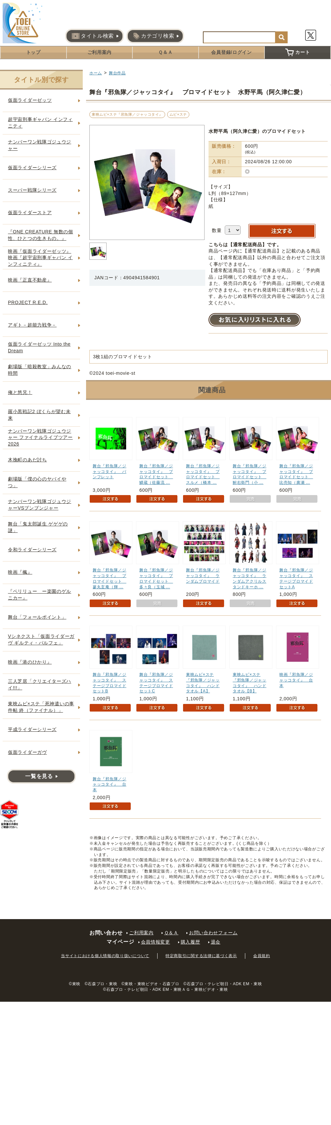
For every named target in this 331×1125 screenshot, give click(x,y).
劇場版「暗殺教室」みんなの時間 (39, 370)
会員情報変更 (155, 942)
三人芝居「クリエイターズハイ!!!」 (39, 684)
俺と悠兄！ (20, 392)
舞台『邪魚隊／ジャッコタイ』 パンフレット (109, 472)
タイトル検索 (93, 36)
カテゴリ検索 (153, 36)
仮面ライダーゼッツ (30, 100)
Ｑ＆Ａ (165, 52)
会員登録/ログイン (231, 52)
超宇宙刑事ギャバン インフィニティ (40, 123)
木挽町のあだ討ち (27, 459)
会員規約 (261, 955)
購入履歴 (190, 942)
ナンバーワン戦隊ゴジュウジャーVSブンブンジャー (39, 505)
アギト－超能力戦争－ (32, 325)
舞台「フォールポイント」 (37, 617)
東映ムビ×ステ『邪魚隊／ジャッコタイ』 (127, 114)
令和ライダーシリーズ (32, 549)
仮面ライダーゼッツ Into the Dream (39, 347)
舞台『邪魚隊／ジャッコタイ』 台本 (109, 785)
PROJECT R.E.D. (28, 302)
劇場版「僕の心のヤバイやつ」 (37, 482)
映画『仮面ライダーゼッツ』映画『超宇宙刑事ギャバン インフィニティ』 (40, 258)
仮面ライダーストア (30, 212)
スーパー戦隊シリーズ (32, 190)
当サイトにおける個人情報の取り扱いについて (105, 955)
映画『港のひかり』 (30, 662)
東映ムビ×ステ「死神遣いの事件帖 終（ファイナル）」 (41, 707)
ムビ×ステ (178, 114)
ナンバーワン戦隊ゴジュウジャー (39, 145)
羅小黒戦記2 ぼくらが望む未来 (39, 415)
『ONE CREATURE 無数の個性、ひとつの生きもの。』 (40, 235)
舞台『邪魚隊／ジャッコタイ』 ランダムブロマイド (203, 576)
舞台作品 (117, 73)
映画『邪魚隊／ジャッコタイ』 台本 (296, 680)
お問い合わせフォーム (213, 932)
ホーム (95, 73)
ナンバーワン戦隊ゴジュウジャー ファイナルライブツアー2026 (40, 437)
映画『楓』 (20, 572)
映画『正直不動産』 (30, 280)
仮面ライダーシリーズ (32, 167)
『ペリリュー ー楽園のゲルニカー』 (39, 595)
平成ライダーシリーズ (32, 729)
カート (297, 52)
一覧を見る (39, 776)
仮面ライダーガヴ (27, 752)
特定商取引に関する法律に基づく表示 (201, 955)
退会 (215, 942)
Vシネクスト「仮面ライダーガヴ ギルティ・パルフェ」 (41, 639)
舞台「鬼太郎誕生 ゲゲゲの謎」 (38, 527)
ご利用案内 (99, 52)
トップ (33, 52)
